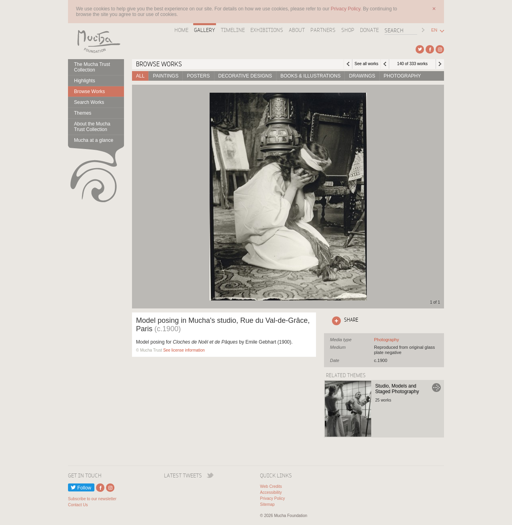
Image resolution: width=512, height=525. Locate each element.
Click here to (343, 320)
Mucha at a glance (93, 140)
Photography (402, 76)
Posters (198, 76)
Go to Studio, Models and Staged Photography (436, 387)
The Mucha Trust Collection (92, 67)
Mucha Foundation (96, 41)
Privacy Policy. (347, 9)
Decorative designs (245, 76)
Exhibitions (266, 30)
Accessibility (271, 492)
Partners (323, 30)
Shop (347, 30)
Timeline (233, 30)
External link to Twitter (420, 49)
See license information (184, 350)
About (297, 30)
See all (386, 339)
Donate (369, 30)
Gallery (204, 30)
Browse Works (89, 91)
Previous (385, 64)
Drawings (362, 76)
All (140, 76)
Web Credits (271, 486)
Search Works (89, 102)
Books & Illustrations (310, 76)
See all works (366, 64)
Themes (82, 113)
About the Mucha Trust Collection (92, 126)
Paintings (165, 76)
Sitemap (267, 504)
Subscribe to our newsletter (92, 499)
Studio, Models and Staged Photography (397, 388)
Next (440, 64)
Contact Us (78, 505)
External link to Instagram (440, 49)
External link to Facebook (430, 49)
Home (181, 30)
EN (434, 30)
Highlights (84, 81)
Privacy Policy (272, 498)
